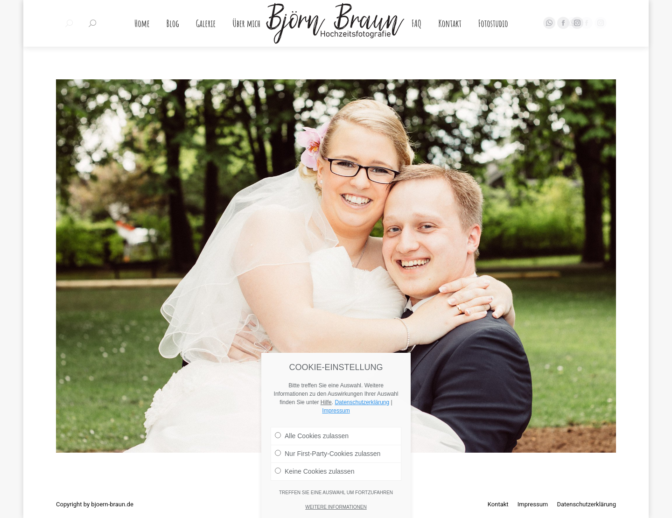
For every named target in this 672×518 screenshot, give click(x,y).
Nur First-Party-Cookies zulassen (327, 485)
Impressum (336, 442)
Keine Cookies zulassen (314, 503)
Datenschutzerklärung (362, 434)
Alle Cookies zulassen (312, 467)
